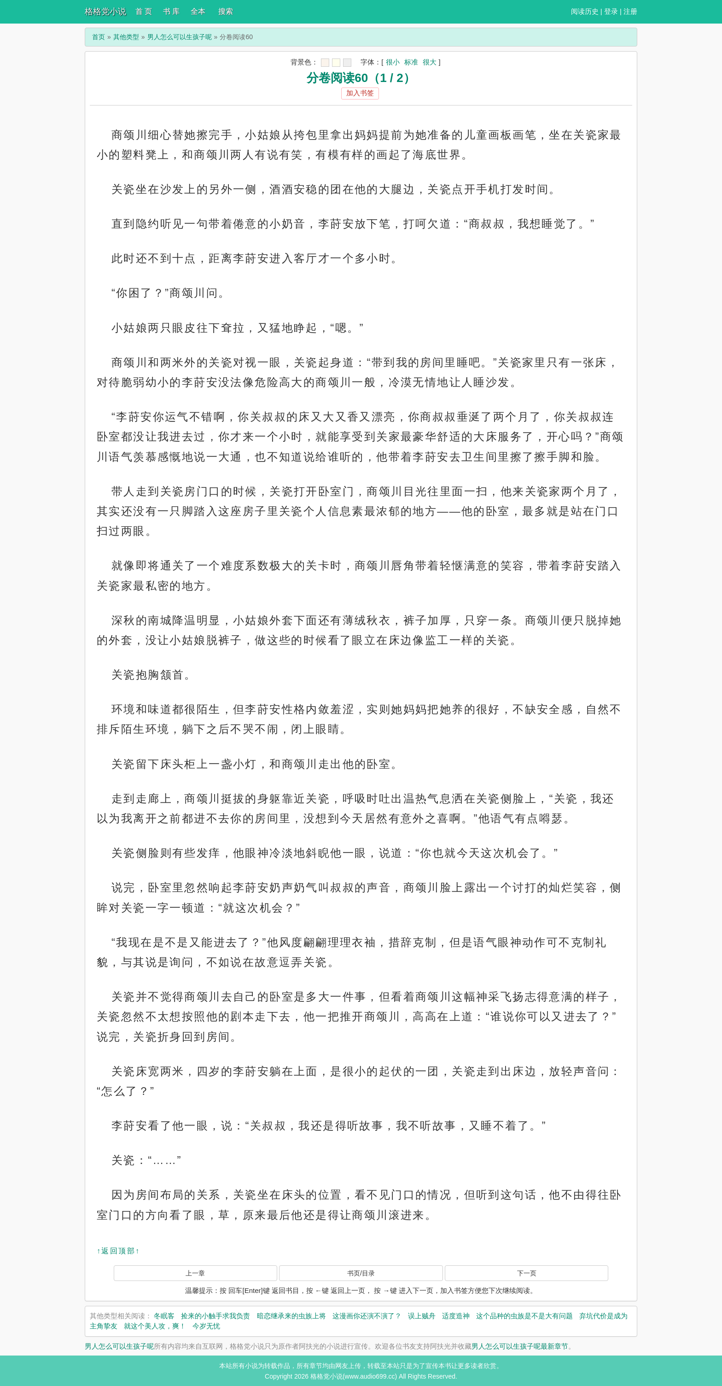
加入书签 (360, 93)
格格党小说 (105, 11)
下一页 (526, 1273)
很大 (430, 62)
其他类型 (126, 37)
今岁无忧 (206, 1326)
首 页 (143, 11)
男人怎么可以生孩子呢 (179, 37)
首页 (98, 37)
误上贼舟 (422, 1316)
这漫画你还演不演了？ (367, 1316)
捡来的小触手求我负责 (215, 1316)
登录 (611, 11)
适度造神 (456, 1316)
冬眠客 (164, 1316)
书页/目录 (361, 1273)
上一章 (195, 1273)
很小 (393, 62)
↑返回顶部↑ (118, 1251)
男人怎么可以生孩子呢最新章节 (520, 1346)
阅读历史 (585, 11)
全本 (198, 11)
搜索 (225, 11)
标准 (411, 62)
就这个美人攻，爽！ (155, 1326)
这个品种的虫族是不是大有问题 (524, 1316)
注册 (630, 11)
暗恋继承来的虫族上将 (291, 1316)
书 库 (171, 11)
